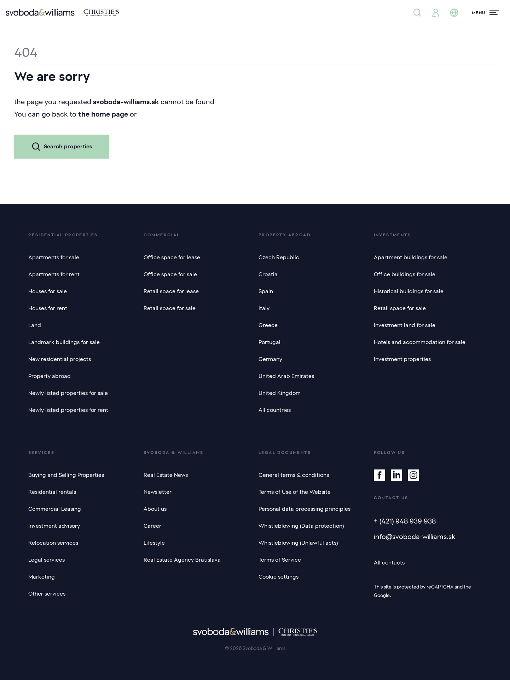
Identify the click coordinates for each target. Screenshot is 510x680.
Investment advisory (54, 526)
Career (152, 526)
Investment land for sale (404, 325)
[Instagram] (413, 475)
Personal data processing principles (304, 509)
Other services (46, 594)
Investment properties (402, 359)
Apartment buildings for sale (410, 257)
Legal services (46, 560)
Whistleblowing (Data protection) (301, 526)
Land (34, 325)
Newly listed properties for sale (68, 393)
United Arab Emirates (286, 376)
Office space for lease (172, 257)
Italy (264, 308)
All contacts (389, 563)
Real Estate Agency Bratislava (182, 560)
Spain (266, 291)
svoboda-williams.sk (126, 102)
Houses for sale (47, 291)
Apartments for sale (53, 257)
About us (155, 509)
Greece (268, 325)
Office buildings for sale (404, 274)
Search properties (61, 147)
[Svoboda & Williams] (62, 13)
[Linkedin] (396, 475)
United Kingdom (280, 393)
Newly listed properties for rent (68, 410)
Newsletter (158, 492)
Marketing (41, 577)
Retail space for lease (171, 291)
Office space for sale (170, 274)
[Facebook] (379, 475)
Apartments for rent (54, 274)
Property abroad (49, 376)
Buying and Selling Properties (66, 475)
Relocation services (53, 543)
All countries (275, 410)
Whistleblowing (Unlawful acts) (298, 543)
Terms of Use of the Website (295, 492)
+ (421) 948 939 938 (405, 521)
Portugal (269, 342)
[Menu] (485, 12)
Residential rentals (52, 492)
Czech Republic (279, 257)
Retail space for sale (170, 308)
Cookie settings (279, 577)
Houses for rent (47, 308)
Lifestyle (154, 543)
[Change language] (454, 13)
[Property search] (417, 13)
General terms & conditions (294, 475)
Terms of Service (280, 560)
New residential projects (59, 359)
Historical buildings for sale (409, 291)
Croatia (268, 274)
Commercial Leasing (54, 509)
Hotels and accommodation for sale (419, 342)
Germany (270, 359)
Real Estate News (166, 475)
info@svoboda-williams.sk (415, 536)
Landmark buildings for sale (64, 342)
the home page (103, 114)
